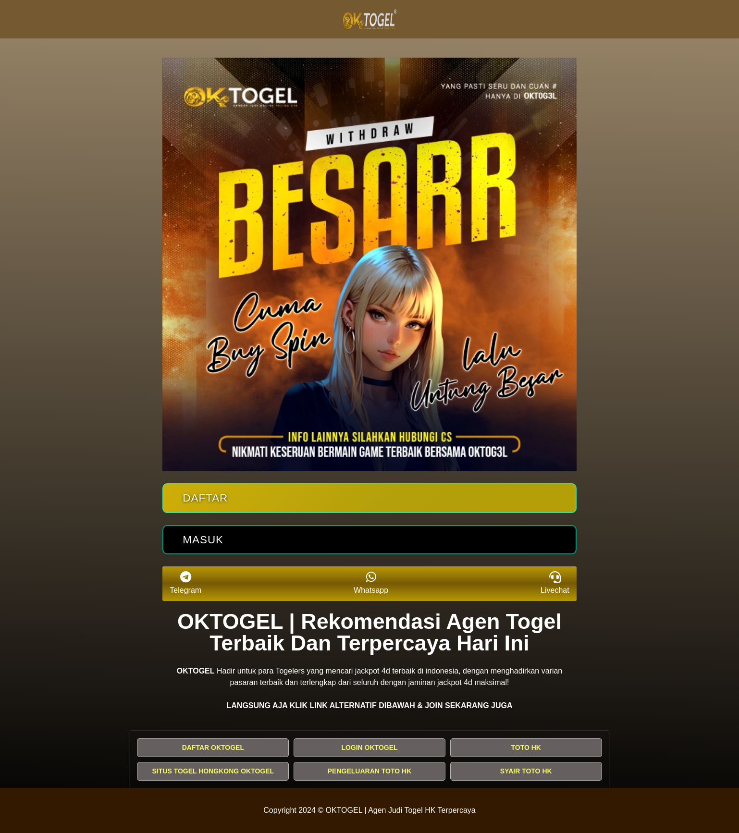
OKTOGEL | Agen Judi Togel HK (381, 810)
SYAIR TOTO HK (526, 771)
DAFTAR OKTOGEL (213, 747)
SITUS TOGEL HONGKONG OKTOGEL (213, 771)
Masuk (203, 540)
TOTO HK (526, 747)
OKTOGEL (196, 671)
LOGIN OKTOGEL (369, 747)
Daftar (205, 498)
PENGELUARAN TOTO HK (370, 771)
